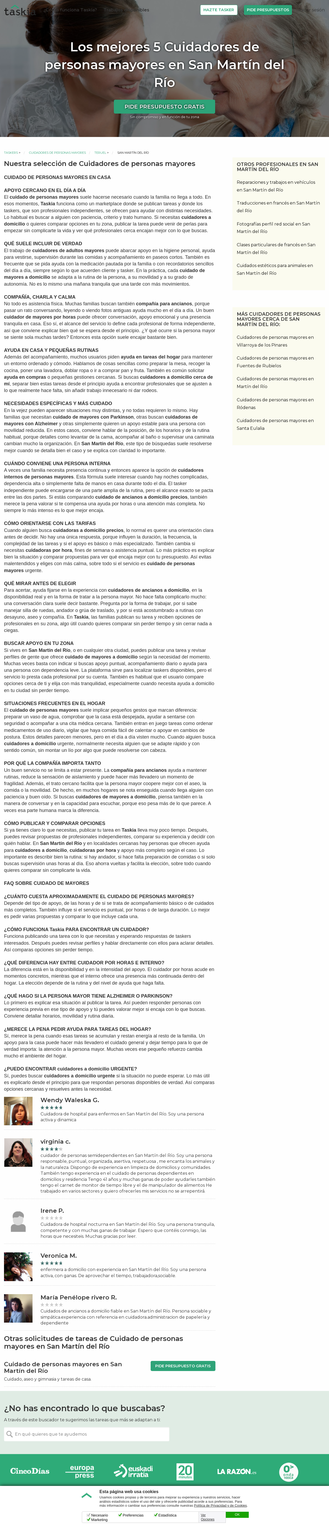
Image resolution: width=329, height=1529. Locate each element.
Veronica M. (59, 1255)
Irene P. (52, 1210)
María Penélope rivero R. (79, 1297)
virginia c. (55, 1141)
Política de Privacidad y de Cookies (220, 1505)
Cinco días (30, 1472)
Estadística (167, 1515)
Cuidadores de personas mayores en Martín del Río (275, 382)
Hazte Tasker (218, 9)
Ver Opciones (208, 1517)
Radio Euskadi (133, 1472)
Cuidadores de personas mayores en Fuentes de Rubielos (275, 362)
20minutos (185, 1472)
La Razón (237, 1472)
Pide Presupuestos (268, 9)
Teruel (100, 153)
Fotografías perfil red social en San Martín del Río (273, 228)
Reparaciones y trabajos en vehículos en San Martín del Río (276, 186)
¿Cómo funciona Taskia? (70, 10)
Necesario (99, 1515)
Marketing (99, 1520)
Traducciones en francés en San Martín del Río (278, 207)
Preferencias (133, 1515)
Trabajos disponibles (126, 10)
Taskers (11, 153)
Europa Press (81, 1472)
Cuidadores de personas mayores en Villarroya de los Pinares (275, 341)
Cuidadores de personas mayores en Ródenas (275, 403)
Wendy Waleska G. (70, 1100)
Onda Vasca (288, 1472)
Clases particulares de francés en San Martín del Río (276, 248)
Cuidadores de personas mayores (57, 153)
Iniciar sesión (311, 10)
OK (237, 1514)
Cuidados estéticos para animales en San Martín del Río (275, 269)
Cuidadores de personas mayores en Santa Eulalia (275, 424)
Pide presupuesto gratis (164, 106)
